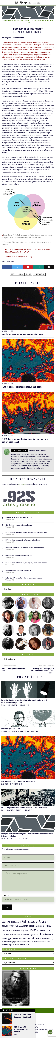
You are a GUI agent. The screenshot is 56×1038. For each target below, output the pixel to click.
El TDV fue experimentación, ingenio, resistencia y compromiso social (25, 440)
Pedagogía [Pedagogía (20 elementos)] (12, 941)
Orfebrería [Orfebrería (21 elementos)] (45, 938)
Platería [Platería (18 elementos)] (34, 941)
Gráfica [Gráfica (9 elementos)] (37, 935)
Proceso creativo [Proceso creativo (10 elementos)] (41, 942)
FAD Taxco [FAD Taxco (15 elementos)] (24, 934)
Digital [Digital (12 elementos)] (26, 930)
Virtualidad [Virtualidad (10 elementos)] (26, 945)
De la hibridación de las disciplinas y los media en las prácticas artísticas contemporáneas (25, 701)
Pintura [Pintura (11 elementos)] (26, 942)
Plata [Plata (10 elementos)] (29, 942)
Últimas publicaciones (37, 450)
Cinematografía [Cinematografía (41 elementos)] (29, 925)
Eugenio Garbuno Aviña (34, 32)
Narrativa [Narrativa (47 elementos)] (37, 938)
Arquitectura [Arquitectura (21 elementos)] (34, 921)
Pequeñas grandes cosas (10, 728)
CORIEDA (20, 274)
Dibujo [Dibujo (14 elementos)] (22, 930)
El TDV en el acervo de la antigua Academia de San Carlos (22, 540)
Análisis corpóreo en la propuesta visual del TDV (19, 555)
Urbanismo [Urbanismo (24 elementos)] (19, 944)
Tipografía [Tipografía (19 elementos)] (10, 944)
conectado (22, 484)
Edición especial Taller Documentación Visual (22, 334)
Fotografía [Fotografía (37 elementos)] (31, 934)
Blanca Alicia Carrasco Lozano (12, 731)
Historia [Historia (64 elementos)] (43, 934)
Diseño (28, 274)
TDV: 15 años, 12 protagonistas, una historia (22, 386)
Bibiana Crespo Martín (9, 705)
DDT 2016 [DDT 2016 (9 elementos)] (18, 931)
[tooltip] (7, 267)
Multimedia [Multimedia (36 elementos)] (28, 938)
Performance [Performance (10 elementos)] (20, 942)
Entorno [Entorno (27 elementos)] (5, 934)
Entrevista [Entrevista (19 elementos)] (11, 934)
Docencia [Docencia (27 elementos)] (40, 930)
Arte (13, 274)
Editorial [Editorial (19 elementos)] (47, 930)
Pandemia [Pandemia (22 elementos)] (5, 941)
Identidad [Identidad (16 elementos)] (50, 934)
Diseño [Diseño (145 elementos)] (32, 929)
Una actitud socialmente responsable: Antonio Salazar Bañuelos (24, 547)
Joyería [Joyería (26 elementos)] (18, 938)
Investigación (39, 274)
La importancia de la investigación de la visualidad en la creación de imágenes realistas (27, 834)
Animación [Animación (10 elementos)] (18, 922)
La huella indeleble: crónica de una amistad (18, 570)
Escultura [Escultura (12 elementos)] (17, 935)
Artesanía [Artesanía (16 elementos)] (19, 926)
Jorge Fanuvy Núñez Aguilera (11, 810)
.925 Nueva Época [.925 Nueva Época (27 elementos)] (8, 921)
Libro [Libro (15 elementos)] (22, 939)
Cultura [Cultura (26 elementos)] (13, 930)
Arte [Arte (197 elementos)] (41, 921)
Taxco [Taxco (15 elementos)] (48, 941)
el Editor (4, 784)
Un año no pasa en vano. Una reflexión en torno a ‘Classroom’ (24, 807)
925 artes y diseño (19, 450)
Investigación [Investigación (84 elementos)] (8, 938)
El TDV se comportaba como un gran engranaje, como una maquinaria (26, 562)
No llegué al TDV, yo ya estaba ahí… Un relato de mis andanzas (23, 578)
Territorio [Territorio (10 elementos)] (4, 945)
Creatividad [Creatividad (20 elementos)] (6, 930)
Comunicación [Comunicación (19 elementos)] (40, 925)
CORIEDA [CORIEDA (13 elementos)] (48, 926)
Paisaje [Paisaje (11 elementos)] (52, 939)
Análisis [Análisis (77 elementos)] (25, 921)
